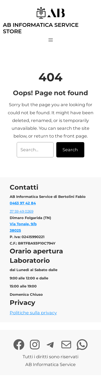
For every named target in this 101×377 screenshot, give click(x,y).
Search (70, 149)
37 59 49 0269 (21, 211)
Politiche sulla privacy (33, 312)
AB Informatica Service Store (41, 28)
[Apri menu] (50, 40)
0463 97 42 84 (23, 203)
